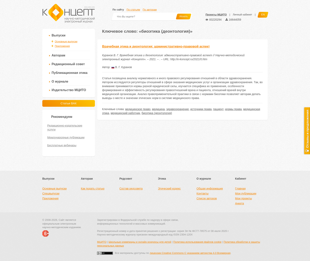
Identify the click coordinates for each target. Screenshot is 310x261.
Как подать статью (92, 188)
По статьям (133, 9)
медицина (158, 109)
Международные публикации (65, 137)
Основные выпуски (66, 41)
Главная (240, 188)
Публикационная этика (69, 72)
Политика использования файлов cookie (197, 241)
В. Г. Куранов (121, 67)
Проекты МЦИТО (216, 14)
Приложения (62, 46)
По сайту (118, 9)
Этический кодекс (169, 188)
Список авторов (207, 198)
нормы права (233, 109)
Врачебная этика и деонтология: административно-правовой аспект (156, 46)
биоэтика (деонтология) (157, 113)
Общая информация (210, 188)
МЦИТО (101, 241)
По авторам (150, 9)
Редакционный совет (68, 64)
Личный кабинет (242, 14)
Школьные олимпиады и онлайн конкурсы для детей (140, 241)
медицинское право (137, 109)
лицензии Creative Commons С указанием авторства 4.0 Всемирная (190, 252)
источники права (201, 109)
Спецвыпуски (50, 193)
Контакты (202, 193)
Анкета (239, 203)
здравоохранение (177, 109)
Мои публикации (245, 193)
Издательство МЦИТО (69, 90)
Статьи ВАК (68, 103)
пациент (218, 109)
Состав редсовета (131, 188)
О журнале (60, 81)
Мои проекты (243, 198)
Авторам (58, 55)
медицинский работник (125, 113)
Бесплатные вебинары (61, 145)
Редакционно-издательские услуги (64, 127)
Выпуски (58, 35)
